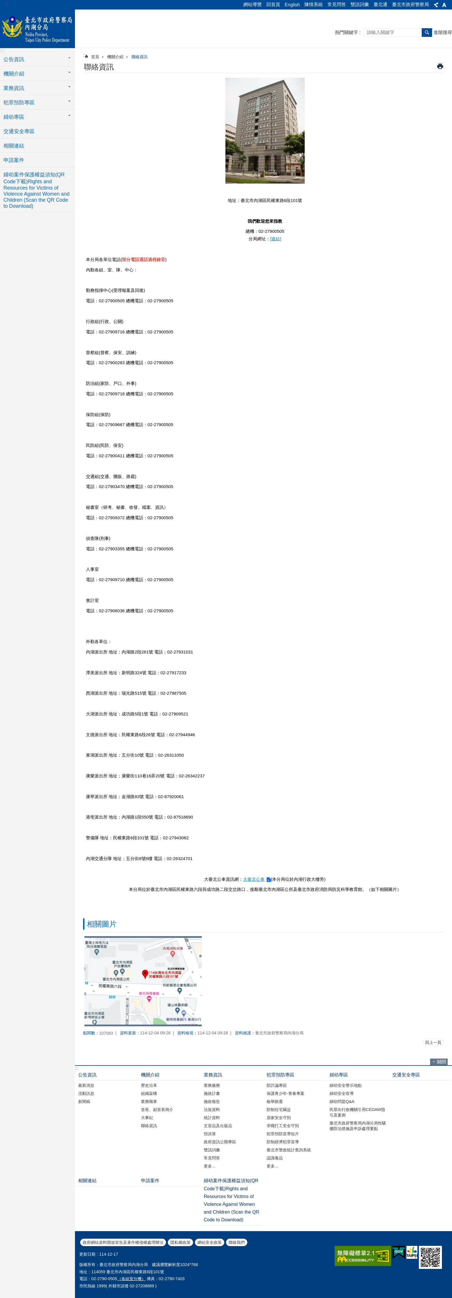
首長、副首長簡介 (157, 1109)
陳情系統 (313, 4)
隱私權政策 (180, 1242)
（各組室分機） (131, 1278)
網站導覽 (252, 4)
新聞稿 (84, 1101)
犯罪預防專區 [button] (19, 102)
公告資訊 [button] (13, 59)
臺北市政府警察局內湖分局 (37, 28)
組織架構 (149, 1093)
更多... (209, 1166)
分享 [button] (436, 4)
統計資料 (212, 1117)
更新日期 (87, 1254)
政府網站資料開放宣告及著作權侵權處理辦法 (123, 1242)
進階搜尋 (443, 32)
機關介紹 (115, 56)
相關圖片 (102, 924)
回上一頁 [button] (433, 1042)
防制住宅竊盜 (279, 1109)
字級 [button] (444, 4)
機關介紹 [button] (13, 74)
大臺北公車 (254, 879)
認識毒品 (275, 1158)
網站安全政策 (209, 1242)
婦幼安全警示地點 (345, 1085)
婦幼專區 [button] (13, 117)
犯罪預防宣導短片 (283, 1133)
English (292, 4)
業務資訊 (213, 1074)
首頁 (95, 56)
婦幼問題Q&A (341, 1101)
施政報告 (212, 1101)
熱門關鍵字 (346, 32)
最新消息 (86, 1085)
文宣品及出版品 (218, 1125)
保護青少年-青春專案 (285, 1093)
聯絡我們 (237, 1242)
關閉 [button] (441, 1061)
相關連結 (13, 146)
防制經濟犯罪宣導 (283, 1142)
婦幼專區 (338, 1074)
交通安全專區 (19, 131)
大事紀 (147, 1117)
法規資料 (212, 1109)
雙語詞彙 (360, 4)
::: (6, 3)
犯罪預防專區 (280, 1074)
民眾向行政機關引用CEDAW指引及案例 (357, 1112)
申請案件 (13, 160)
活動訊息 (86, 1093)
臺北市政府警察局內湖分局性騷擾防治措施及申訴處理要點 (357, 1126)
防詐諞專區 (277, 1085)
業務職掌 (149, 1101)
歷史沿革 (149, 1085)
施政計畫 (212, 1093)
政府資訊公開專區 (220, 1142)
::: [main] (85, 55)
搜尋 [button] (427, 32)
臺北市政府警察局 (410, 4)
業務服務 (212, 1085)
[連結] (275, 238)
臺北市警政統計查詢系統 (289, 1150)
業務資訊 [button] (13, 88)
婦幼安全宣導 (341, 1093)
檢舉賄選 (275, 1101)
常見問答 (336, 4)
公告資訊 (87, 1074)
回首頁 (273, 4)
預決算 (210, 1133)
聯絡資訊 (139, 56)
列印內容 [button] (440, 66)
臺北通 (380, 4)
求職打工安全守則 (283, 1125)
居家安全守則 (279, 1117)
